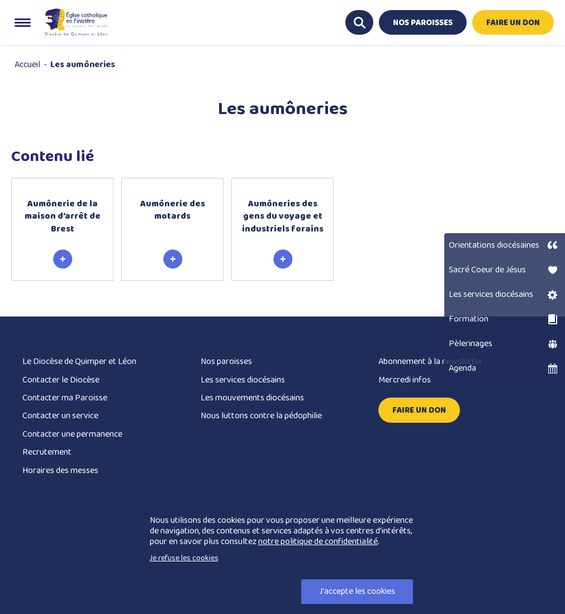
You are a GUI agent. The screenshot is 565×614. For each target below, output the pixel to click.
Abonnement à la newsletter (430, 362)
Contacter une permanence (72, 434)
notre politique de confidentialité (318, 542)
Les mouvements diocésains (252, 398)
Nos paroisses (226, 362)
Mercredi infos (404, 380)
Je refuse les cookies (184, 558)
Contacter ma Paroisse (64, 398)
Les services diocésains (243, 380)
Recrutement (47, 452)
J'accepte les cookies (357, 591)
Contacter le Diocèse (60, 380)
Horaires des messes (60, 471)
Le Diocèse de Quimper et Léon (79, 362)
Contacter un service (60, 416)
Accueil (27, 65)
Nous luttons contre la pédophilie (261, 416)
